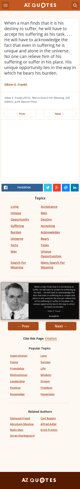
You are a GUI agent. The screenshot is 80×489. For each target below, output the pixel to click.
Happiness (47, 394)
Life (43, 368)
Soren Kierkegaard (22, 435)
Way (14, 251)
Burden (16, 232)
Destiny (46, 219)
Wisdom (46, 375)
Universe (17, 239)
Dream (45, 381)
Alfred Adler (49, 424)
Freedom (46, 388)
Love (44, 356)
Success (45, 362)
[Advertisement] (40, 151)
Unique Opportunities (51, 253)
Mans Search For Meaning (53, 265)
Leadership (17, 381)
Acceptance (49, 207)
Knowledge (17, 394)
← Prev (20, 114)
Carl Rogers (48, 418)
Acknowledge (50, 232)
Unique (16, 213)
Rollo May (16, 430)
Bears (45, 239)
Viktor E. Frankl (15, 84)
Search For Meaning (18, 265)
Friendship (17, 368)
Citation (51, 338)
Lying (15, 207)
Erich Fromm (49, 430)
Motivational (18, 375)
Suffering (17, 226)
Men (44, 213)
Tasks (45, 245)
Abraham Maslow (22, 424)
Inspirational (18, 356)
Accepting (48, 226)
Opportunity (20, 219)
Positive (15, 388)
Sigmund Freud (20, 418)
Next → (59, 114)
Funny (14, 362)
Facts (14, 245)
